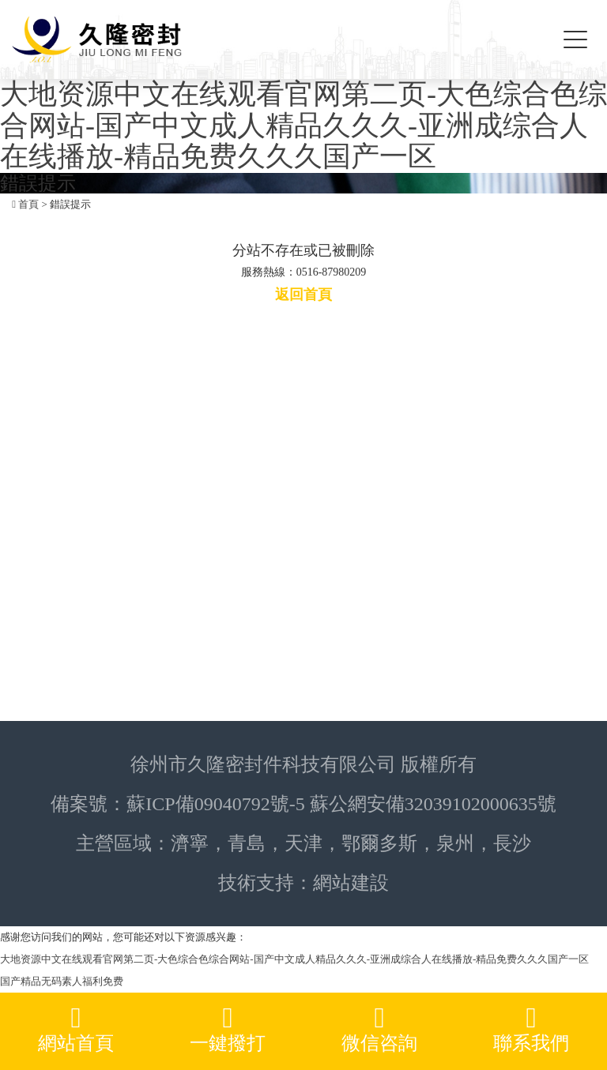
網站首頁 (76, 1028)
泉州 (455, 843)
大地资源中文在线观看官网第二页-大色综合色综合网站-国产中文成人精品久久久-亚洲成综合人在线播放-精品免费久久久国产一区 (303, 125)
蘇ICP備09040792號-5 (215, 804)
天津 (303, 843)
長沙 (512, 843)
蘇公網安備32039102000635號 (433, 804)
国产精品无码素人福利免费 (61, 981)
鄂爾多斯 (379, 843)
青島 (247, 843)
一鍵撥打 (228, 1028)
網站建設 (351, 883)
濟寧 (190, 843)
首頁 (28, 204)
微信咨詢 (379, 1028)
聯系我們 (531, 1028)
